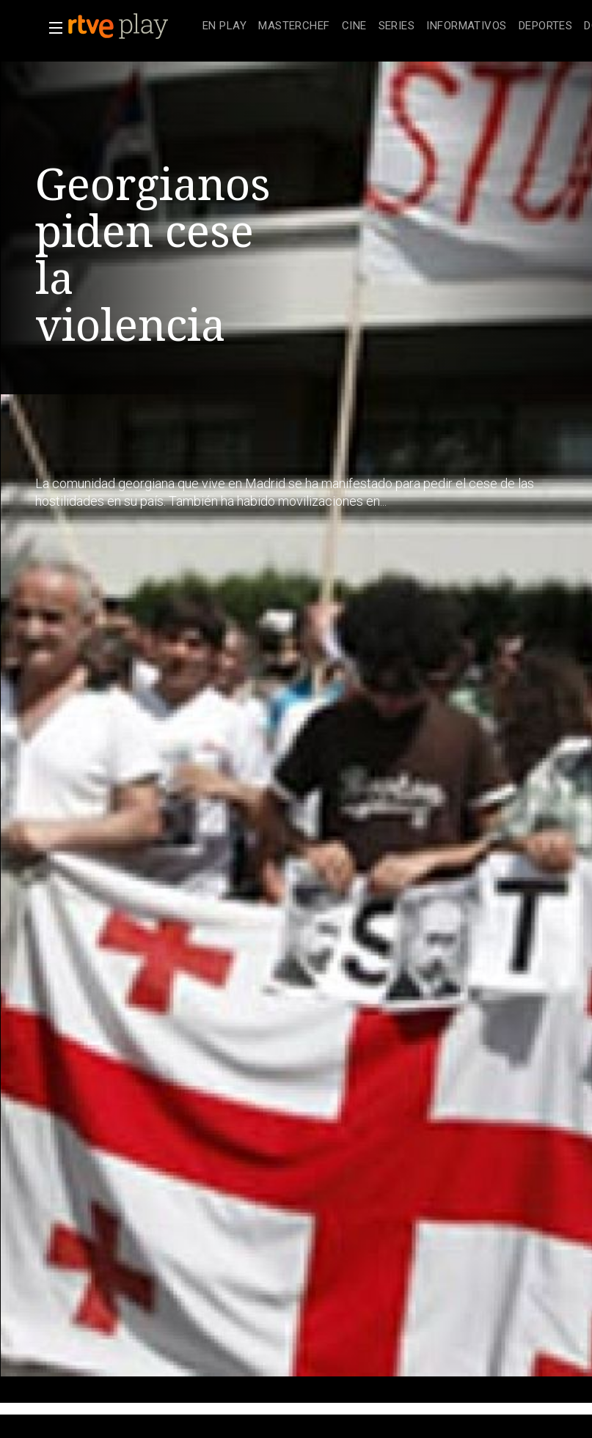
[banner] (132, 26)
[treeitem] (224, 26)
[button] (51, 28)
